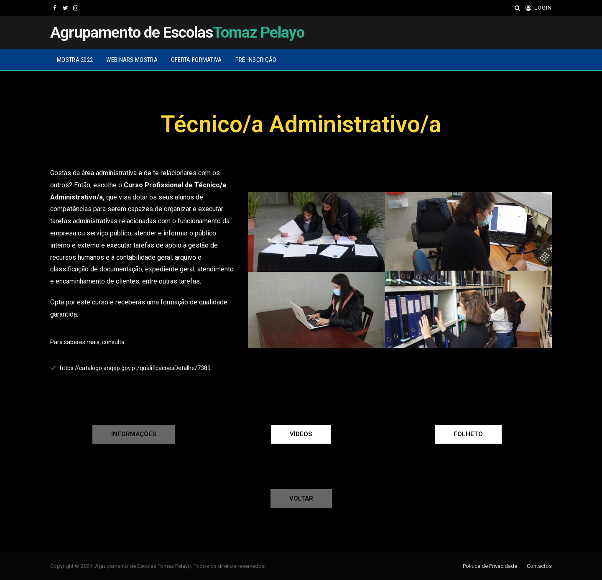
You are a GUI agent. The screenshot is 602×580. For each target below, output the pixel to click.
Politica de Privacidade (490, 566)
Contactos (539, 566)
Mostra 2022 (75, 60)
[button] (133, 434)
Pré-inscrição (256, 60)
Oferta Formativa (196, 60)
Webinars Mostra (132, 60)
